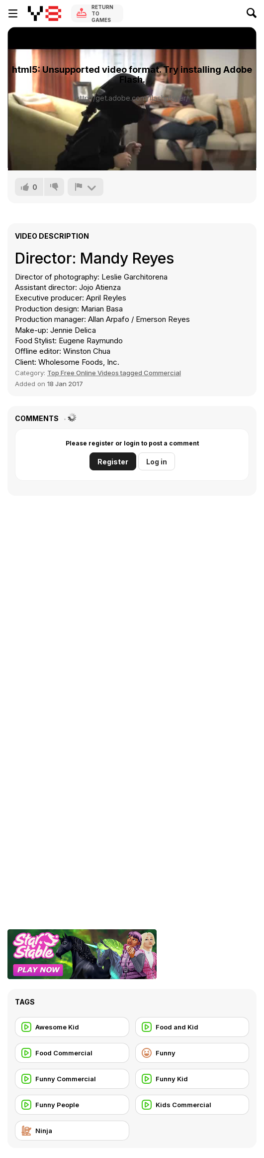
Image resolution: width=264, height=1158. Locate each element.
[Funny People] (72, 1105)
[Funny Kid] (192, 1079)
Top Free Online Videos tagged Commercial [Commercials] (114, 373)
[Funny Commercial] (72, 1079)
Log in (156, 461)
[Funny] (192, 1053)
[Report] (85, 187)
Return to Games (102, 13)
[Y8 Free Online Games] (44, 13)
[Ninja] (72, 1131)
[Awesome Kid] (72, 1027)
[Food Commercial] (72, 1053)
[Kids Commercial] (192, 1105)
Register (112, 461)
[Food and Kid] (192, 1027)
